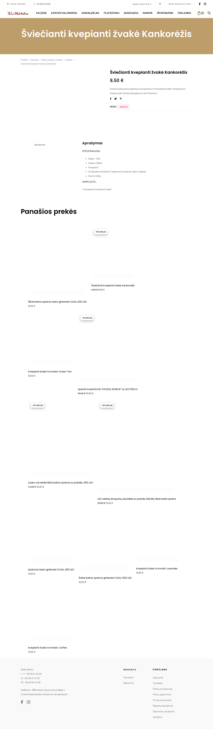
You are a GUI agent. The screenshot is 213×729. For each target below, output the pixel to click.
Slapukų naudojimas (163, 705)
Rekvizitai (128, 683)
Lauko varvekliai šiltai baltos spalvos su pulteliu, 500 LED (60, 482)
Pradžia (24, 59)
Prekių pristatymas (163, 688)
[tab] (53, 145)
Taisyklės (158, 683)
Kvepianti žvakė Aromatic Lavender (157, 568)
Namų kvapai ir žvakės (52, 59)
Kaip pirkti (158, 677)
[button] (142, 4)
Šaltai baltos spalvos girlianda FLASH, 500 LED (105, 578)
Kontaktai (128, 677)
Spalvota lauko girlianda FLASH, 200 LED (51, 569)
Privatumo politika (162, 700)
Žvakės (69, 59)
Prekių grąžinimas (162, 694)
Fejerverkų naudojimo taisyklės (164, 714)
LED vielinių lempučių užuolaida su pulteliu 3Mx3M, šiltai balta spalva (136, 499)
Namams (35, 59)
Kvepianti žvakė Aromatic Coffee (47, 647)
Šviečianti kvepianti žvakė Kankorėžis (112, 285)
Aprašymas (39, 144)
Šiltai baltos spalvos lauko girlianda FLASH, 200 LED (57, 301)
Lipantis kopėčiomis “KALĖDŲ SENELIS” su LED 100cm (108, 389)
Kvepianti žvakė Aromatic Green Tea (49, 371)
